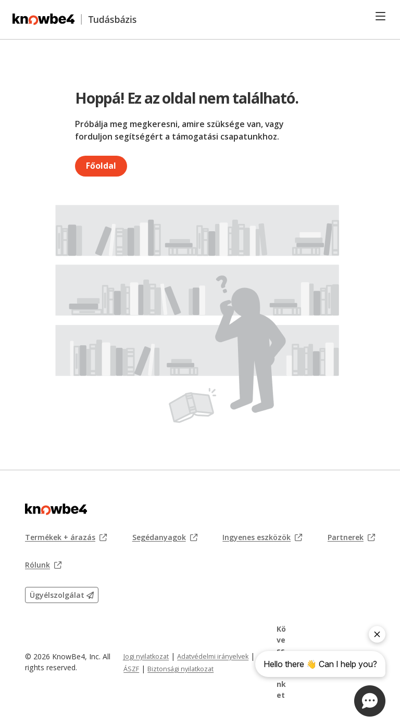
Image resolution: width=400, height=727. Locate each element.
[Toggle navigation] (380, 16)
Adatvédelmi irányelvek (212, 656)
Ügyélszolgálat (62, 595)
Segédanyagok (164, 537)
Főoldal (101, 165)
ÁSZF (131, 669)
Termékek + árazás (66, 537)
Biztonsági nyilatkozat (180, 669)
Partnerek (351, 537)
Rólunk (43, 565)
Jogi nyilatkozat (146, 656)
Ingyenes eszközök (262, 537)
